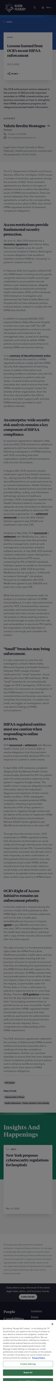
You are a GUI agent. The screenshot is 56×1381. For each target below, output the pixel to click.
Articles (8, 22)
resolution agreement (16, 244)
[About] (9, 1333)
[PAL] (42, 1358)
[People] (9, 1312)
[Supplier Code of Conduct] (27, 1354)
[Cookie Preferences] (20, 1344)
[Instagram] (21, 1371)
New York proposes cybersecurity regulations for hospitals (27, 1160)
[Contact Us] (37, 1335)
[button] (27, 137)
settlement (42, 513)
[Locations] (36, 1311)
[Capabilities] (14, 1319)
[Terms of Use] (17, 1347)
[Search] (34, 7)
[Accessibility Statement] (33, 1347)
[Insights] (10, 1326)
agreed (7, 924)
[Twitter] (35, 1371)
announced (10, 517)
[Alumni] (35, 1329)
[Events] (34, 1317)
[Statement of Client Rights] (27, 1351)
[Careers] (35, 1323)
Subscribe (28, 1296)
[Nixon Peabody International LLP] (25, 1358)
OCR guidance (31, 994)
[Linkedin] (28, 1371)
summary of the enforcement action (30, 355)
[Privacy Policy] (36, 1344)
